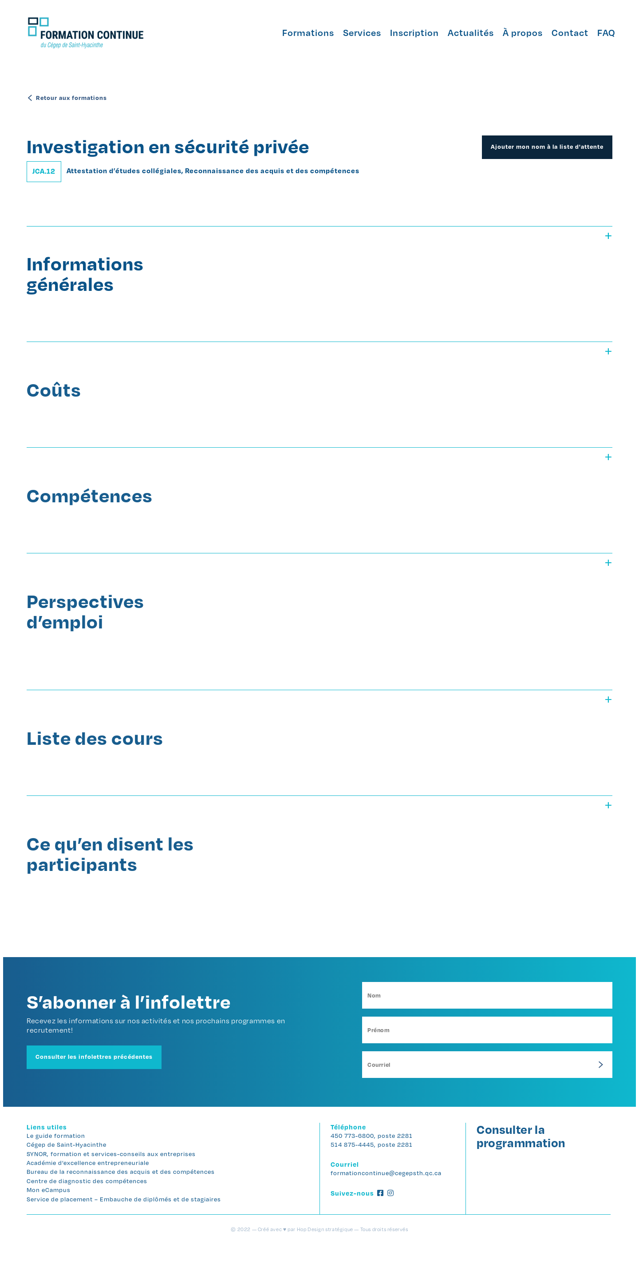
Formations (295, 32)
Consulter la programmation (518, 1156)
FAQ (593, 32)
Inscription (401, 32)
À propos (510, 32)
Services (349, 32)
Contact (557, 32)
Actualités (458, 32)
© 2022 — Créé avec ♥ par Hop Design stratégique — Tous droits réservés (319, 1253)
